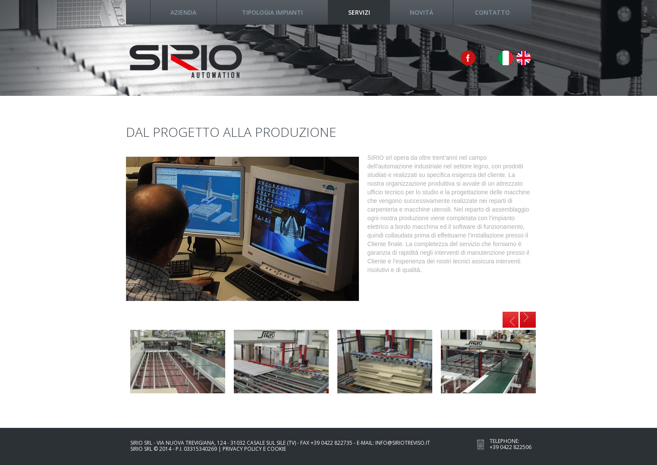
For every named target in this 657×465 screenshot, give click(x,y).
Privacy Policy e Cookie (254, 448)
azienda (183, 12)
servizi (359, 12)
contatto (492, 12)
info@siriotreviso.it (402, 442)
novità (421, 12)
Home (138, 12)
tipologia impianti (272, 12)
